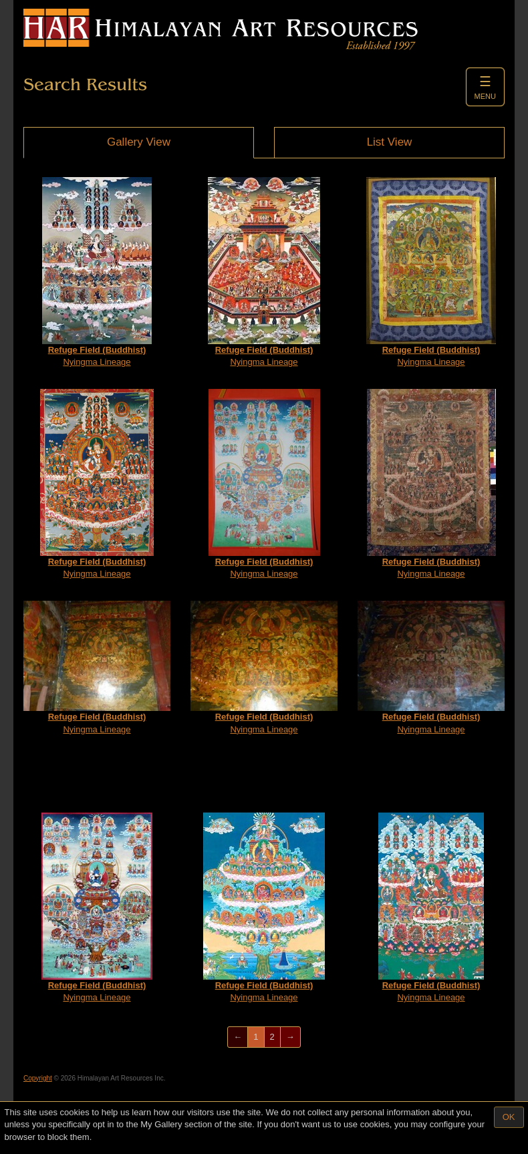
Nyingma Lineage (97, 272)
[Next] (290, 1037)
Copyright (37, 1078)
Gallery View (138, 142)
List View (389, 142)
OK (509, 1117)
